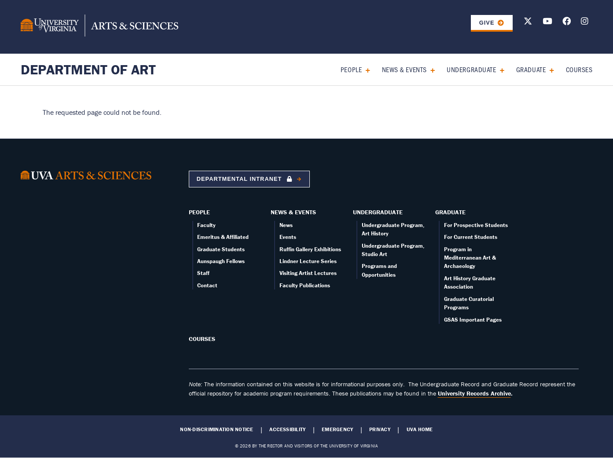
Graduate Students (221, 249)
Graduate (531, 69)
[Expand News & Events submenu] (430, 69)
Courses (579, 69)
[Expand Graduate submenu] (548, 69)
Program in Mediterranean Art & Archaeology (470, 257)
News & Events (404, 69)
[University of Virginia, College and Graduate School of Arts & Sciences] (99, 27)
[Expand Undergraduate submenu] (499, 69)
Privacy (379, 429)
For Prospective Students (476, 225)
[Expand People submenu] (364, 69)
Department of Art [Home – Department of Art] (88, 69)
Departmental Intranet (245, 179)
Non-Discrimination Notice (216, 429)
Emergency (337, 429)
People (351, 69)
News (286, 225)
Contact (207, 285)
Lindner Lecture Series (308, 261)
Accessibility (287, 429)
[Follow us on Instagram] (584, 23)
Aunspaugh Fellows (221, 261)
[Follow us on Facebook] (566, 23)
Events (287, 237)
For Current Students (470, 237)
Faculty (206, 225)
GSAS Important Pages (473, 319)
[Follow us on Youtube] (547, 23)
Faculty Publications (304, 285)
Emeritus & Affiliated (223, 237)
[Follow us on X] (528, 23)
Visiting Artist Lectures (308, 273)
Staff (203, 273)
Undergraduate (471, 69)
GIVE (487, 22)
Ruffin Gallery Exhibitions (310, 249)
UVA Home (420, 429)
